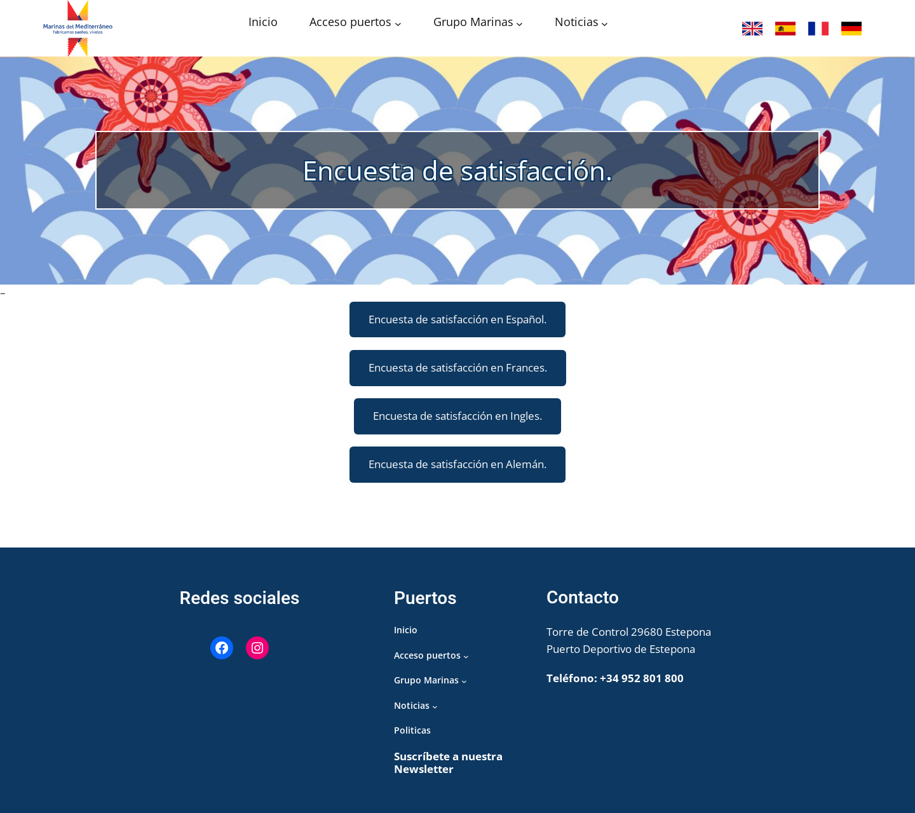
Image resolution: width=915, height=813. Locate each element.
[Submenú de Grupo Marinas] (519, 23)
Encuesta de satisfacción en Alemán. (457, 464)
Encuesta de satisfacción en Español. (457, 319)
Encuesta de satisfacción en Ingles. (457, 415)
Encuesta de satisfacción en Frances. (458, 367)
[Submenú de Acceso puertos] (398, 23)
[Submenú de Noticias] (604, 23)
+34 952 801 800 (642, 678)
